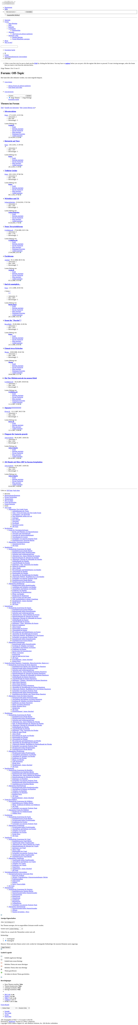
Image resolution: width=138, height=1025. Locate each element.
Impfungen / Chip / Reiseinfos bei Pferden (25, 730)
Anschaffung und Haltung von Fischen (24, 829)
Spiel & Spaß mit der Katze (20, 656)
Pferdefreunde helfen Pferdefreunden (23, 718)
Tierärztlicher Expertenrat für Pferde (19, 715)
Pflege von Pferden (18, 760)
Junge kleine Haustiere (19, 682)
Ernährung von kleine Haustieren (22, 703)
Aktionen (11, 32)
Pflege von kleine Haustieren (21, 704)
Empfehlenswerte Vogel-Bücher (22, 841)
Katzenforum (9, 606)
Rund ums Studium (18, 875)
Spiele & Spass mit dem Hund (21, 597)
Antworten (15, 107)
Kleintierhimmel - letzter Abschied (23, 711)
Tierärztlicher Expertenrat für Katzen (19, 608)
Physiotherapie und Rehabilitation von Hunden (26, 570)
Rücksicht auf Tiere (12, 141)
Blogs (6, 41)
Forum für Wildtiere (11, 799)
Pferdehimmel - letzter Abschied (22, 765)
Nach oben (16, 490)
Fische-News (16, 834)
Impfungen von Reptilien (20, 779)
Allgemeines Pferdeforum (16, 751)
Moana (7, 352)
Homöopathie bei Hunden (20, 573)
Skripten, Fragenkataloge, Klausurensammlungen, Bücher (30, 877)
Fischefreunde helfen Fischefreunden (23, 820)
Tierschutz (15, 521)
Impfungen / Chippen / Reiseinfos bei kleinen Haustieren (29, 680)
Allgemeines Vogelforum (16, 858)
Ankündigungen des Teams (20, 511)
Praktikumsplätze (17, 879)
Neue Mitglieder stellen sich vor (22, 516)
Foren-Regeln (5, 1005)
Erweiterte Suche (10, 50)
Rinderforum (16, 896)
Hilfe (6, 9)
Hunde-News (16, 602)
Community (12, 28)
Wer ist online (9, 500)
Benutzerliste (16, 30)
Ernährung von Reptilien (19, 792)
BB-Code (7, 994)
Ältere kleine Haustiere (19, 684)
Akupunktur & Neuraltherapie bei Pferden (25, 742)
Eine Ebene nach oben (15, 87)
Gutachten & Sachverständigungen (23, 535)
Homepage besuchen (18, 134)
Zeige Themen (14, 98)
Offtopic (14, 910)
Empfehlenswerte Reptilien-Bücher (23, 772)
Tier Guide (8, 1013)
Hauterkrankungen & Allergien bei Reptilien (26, 777)
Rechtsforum (9, 528)
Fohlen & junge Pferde (19, 732)
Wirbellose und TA (12, 199)
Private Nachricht (17, 130)
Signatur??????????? (13, 408)
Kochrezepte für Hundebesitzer (21, 592)
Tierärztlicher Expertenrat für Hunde (19, 549)
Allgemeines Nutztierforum (16, 906)
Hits (21, 107)
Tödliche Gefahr (11, 171)
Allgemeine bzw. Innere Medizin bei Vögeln (26, 844)
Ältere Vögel (16, 849)
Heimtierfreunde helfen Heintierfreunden (24, 697)
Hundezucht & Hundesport (20, 595)
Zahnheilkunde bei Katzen (20, 620)
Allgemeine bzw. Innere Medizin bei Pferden (26, 722)
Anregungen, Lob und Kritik (21, 514)
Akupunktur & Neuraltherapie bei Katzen (25, 633)
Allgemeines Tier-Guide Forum (18, 509)
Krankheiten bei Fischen (19, 822)
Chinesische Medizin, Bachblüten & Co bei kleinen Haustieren (31, 689)
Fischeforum (8, 815)
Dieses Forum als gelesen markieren (19, 86)
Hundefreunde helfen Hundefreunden (23, 552)
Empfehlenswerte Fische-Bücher (22, 818)
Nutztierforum (9, 887)
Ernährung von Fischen (19, 832)
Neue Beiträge (12, 23)
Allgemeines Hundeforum (16, 583)
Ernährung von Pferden (19, 758)
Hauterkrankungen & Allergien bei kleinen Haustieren (29, 673)
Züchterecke (16, 708)
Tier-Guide (8, 507)
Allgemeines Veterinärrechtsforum (19, 542)
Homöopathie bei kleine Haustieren (23, 685)
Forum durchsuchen (9, 91)
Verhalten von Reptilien (19, 791)
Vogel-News (16, 867)
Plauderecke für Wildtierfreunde (22, 811)
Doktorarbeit (16, 881)
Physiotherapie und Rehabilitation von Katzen (26, 632)
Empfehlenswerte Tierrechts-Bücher (23, 540)
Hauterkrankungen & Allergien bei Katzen (25, 616)
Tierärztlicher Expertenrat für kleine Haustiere (22, 665)
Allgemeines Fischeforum (16, 825)
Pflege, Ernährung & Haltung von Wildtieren (26, 805)
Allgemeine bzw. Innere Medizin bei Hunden (26, 556)
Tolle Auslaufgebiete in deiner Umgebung (25, 599)
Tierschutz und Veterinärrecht (21, 533)
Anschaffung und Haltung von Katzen (24, 647)
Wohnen (14, 882)
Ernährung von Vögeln (19, 865)
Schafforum (15, 900)
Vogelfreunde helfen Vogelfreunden (23, 843)
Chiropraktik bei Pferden (20, 739)
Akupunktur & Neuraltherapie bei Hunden (25, 575)
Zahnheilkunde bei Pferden (20, 727)
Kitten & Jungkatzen (18, 625)
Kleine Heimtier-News (19, 706)
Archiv (7, 1015)
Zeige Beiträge (26, 98)
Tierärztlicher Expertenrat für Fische (19, 817)
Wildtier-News (16, 813)
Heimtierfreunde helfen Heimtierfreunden (25, 668)
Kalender (11, 27)
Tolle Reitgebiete (17, 761)
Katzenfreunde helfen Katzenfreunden (24, 611)
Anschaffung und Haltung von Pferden (24, 754)
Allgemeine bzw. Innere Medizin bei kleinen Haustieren (29, 671)
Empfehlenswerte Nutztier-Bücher (22, 891)
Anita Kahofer (9, 438)
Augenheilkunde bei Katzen (20, 621)
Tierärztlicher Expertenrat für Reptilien (20, 770)
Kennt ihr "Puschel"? (13, 320)
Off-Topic (15, 526)
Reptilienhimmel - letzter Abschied (23, 798)
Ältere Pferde (16, 734)
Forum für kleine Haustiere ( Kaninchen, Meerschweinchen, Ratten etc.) (27, 663)
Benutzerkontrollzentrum (12, 495)
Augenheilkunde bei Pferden (21, 728)
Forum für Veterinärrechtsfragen (18, 530)
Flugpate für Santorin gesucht (16, 434)
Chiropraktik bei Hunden (20, 571)
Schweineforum (17, 894)
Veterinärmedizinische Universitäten (16, 56)
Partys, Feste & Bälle (18, 884)
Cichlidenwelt (9, 230)
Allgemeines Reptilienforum (17, 786)
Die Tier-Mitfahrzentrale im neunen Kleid (21, 378)
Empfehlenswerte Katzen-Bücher (22, 609)
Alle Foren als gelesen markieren (22, 34)
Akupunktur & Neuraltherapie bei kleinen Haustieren (28, 687)
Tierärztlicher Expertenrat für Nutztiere (20, 889)
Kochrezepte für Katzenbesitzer (22, 651)
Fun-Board (15, 523)
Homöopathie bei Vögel (19, 851)
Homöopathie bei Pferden (20, 737)
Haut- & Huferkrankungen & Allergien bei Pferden (28, 723)
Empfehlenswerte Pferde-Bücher (22, 716)
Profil (14, 127)
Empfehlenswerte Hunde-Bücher (22, 551)
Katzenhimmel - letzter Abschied (22, 659)
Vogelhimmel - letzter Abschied (22, 868)
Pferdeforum (8, 713)
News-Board (16, 519)
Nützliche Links (13, 35)
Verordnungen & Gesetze (20, 537)
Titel (2, 107)
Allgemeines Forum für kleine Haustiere (20, 696)
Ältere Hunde (16, 568)
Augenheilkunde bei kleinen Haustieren (24, 678)
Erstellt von (8, 107)
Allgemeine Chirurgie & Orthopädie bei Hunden (27, 559)
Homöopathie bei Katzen (20, 628)
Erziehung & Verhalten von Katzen (23, 646)
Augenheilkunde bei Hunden (21, 563)
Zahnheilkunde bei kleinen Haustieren (24, 677)
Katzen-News (16, 661)
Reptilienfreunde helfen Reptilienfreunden (25, 773)
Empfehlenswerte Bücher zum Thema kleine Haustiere (29, 666)
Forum (7, 22)
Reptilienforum (9, 768)
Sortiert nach (5, 929)
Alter (2, 922)
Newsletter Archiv (17, 525)
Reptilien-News (17, 794)
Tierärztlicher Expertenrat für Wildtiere (20, 801)
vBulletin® (11, 1021)
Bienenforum (16, 901)
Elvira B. (7, 411)
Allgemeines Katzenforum (16, 642)
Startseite (7, 20)
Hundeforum (8, 547)
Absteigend (9, 941)
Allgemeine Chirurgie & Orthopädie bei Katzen (26, 618)
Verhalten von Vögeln (19, 863)
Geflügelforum (16, 903)
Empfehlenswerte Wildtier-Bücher (22, 803)
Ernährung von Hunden (19, 590)
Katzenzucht (16, 654)
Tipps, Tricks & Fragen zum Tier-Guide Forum (26, 513)
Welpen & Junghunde (18, 566)
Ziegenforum (16, 898)
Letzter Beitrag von (29, 107)
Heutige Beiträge (17, 37)
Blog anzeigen (16, 132)
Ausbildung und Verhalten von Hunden (24, 587)
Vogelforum (8, 837)
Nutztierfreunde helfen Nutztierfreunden (24, 893)
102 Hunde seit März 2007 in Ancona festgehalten (23, 462)
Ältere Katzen (16, 627)
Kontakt (7, 1011)
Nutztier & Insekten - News (20, 912)
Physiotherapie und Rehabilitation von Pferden (26, 741)
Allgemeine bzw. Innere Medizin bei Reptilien (26, 775)
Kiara (6, 115)
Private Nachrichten (11, 497)
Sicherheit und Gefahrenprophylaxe (23, 554)
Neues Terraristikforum (14, 227)
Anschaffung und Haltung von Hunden (24, 589)
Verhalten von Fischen (19, 830)
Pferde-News (16, 763)
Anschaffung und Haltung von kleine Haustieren (27, 699)
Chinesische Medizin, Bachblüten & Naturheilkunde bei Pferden (32, 744)
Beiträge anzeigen (17, 129)
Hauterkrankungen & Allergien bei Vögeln (25, 846)
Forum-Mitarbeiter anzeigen (21, 39)
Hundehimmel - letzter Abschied (22, 601)
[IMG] (7, 998)
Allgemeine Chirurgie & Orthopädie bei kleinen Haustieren (30, 675)
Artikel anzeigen (17, 135)
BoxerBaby (8, 324)
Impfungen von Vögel (19, 848)
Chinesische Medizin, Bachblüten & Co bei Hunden (28, 576)
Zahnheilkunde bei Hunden (20, 561)
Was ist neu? (8, 42)
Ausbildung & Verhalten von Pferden (23, 756)
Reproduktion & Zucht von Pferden (23, 735)
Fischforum (9, 256)
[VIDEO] (7, 1000)
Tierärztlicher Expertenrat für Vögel (19, 839)
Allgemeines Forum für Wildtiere (18, 810)
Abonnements (9, 499)
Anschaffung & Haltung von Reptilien (24, 789)
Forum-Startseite (10, 504)
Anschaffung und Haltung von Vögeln (24, 862)
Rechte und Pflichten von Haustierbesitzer (25, 532)
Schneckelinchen (10, 202)
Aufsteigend (9, 939)
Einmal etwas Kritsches (14, 348)
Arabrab (7, 260)
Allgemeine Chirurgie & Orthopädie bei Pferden (27, 725)
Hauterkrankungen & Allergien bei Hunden (25, 557)
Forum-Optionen (8, 82)
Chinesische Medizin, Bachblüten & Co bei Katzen (28, 635)
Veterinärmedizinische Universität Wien (20, 874)
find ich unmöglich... (12, 284)
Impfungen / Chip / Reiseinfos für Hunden (25, 564)
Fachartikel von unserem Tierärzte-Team (24, 578)
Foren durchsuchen (10, 502)
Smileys (7, 996)
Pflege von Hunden (18, 594)
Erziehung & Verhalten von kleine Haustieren (26, 701)
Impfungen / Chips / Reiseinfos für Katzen (25, 623)
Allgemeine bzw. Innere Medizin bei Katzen (25, 614)
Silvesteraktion (10, 111)
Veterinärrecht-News (18, 544)
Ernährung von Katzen (19, 649)
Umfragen (15, 518)
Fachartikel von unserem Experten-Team (24, 538)
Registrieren (8, 7)
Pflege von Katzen (18, 652)
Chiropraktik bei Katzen (19, 630)
